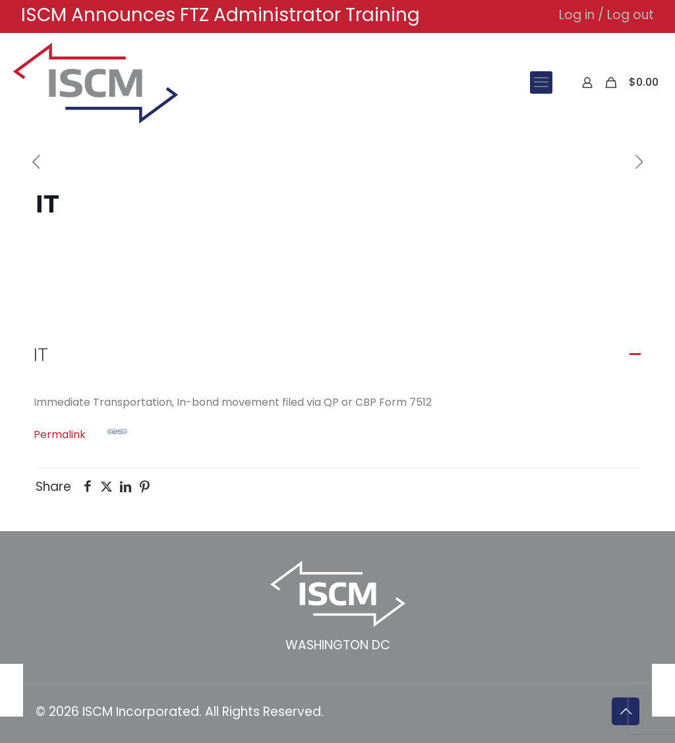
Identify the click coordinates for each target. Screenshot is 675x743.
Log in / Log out (606, 15)
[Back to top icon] (625, 711)
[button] (337, 355)
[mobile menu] (541, 82)
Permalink (80, 432)
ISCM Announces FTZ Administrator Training (220, 15)
